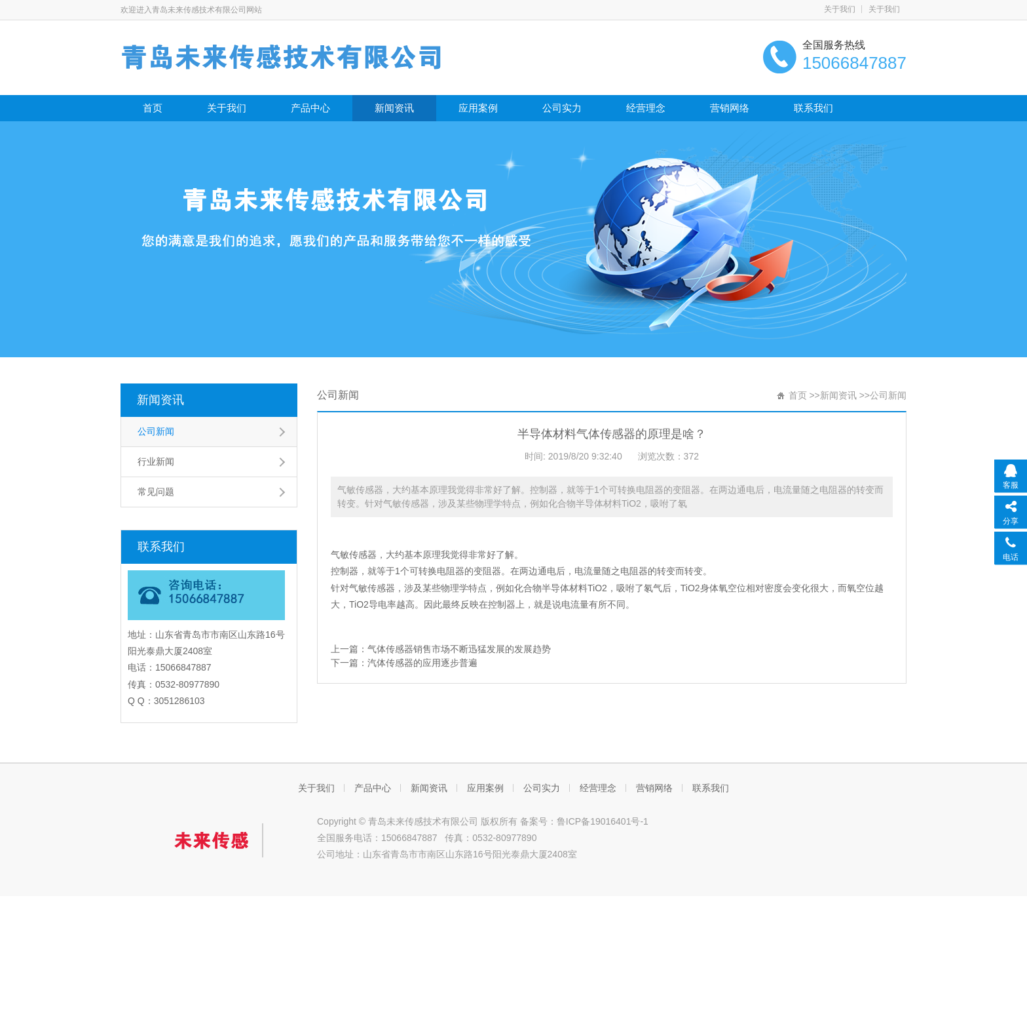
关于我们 (839, 9)
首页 (152, 107)
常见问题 (156, 491)
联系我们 (813, 107)
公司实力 (562, 107)
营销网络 (729, 107)
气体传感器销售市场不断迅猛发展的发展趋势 (459, 649)
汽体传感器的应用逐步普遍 (422, 662)
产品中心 (310, 107)
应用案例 (478, 107)
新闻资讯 (394, 107)
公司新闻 (156, 431)
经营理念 (645, 107)
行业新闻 (156, 461)
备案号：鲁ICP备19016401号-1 (584, 821)
